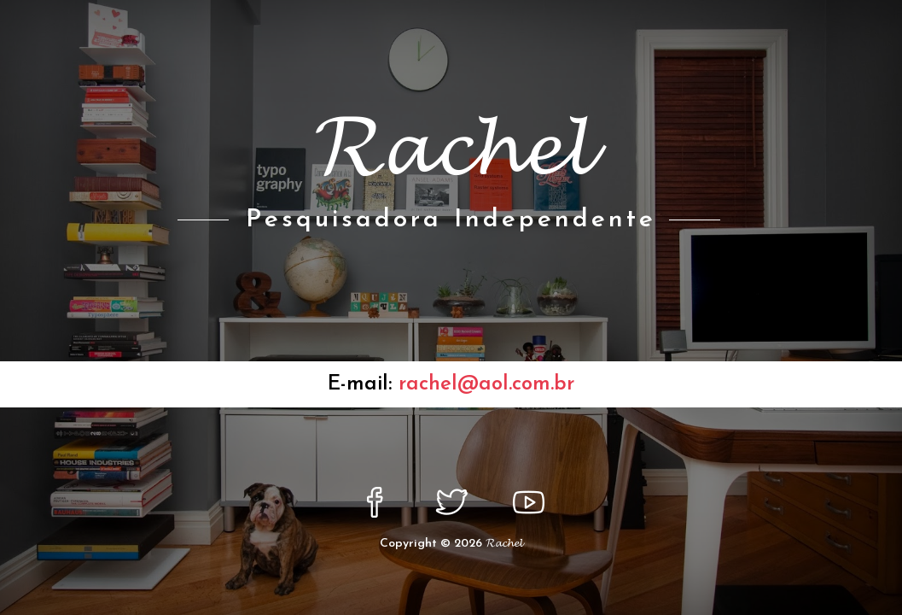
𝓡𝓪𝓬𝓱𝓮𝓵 (504, 543)
